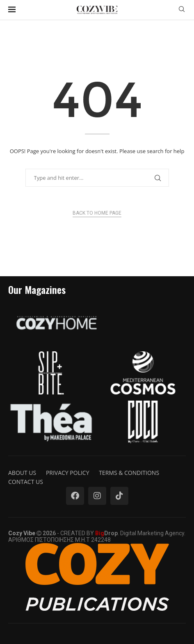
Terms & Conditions (129, 473)
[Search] (182, 10)
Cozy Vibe (21, 533)
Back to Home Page (97, 213)
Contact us (25, 482)
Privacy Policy (67, 473)
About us (22, 473)
